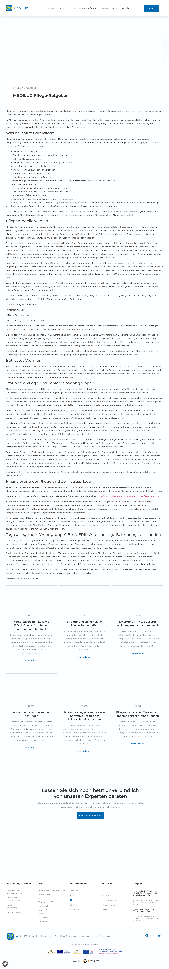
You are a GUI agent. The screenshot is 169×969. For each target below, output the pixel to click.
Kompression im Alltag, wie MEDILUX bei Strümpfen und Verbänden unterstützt (145, 893)
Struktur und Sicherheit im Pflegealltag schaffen (144, 910)
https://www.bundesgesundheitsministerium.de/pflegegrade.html (128, 496)
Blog (31, 615)
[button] (5, 964)
